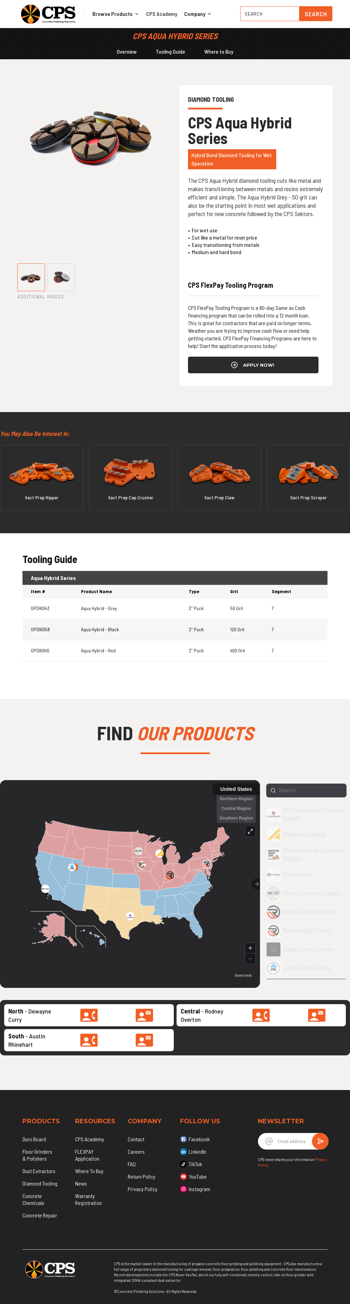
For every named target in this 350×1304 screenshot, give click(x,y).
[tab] (31, 277)
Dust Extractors (39, 1171)
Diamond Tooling (40, 1183)
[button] (116, 14)
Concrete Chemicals (33, 1199)
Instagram (199, 1189)
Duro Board (34, 1139)
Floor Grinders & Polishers (37, 1155)
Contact (136, 1139)
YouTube (198, 1176)
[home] (48, 14)
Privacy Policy (143, 1189)
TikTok (195, 1164)
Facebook (199, 1139)
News (81, 1183)
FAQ (132, 1164)
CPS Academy (161, 13)
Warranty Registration (88, 1199)
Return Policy (141, 1176)
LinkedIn (197, 1151)
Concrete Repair (40, 1215)
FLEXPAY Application (87, 1155)
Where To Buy (89, 1171)
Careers (136, 1151)
